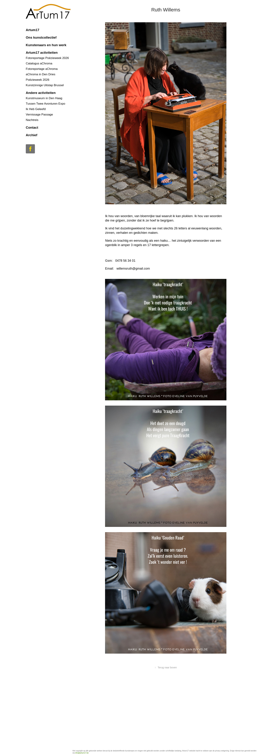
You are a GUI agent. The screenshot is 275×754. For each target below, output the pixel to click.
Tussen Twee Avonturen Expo (45, 103)
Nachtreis (32, 120)
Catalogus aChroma (39, 63)
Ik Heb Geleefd (36, 109)
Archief (31, 135)
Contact (32, 127)
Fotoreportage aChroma (42, 69)
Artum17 (32, 30)
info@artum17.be (82, 753)
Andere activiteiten (41, 93)
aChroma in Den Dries (40, 74)
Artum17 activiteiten (42, 52)
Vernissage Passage (39, 114)
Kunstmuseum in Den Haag (44, 98)
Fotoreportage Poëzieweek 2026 (47, 58)
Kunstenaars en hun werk (46, 45)
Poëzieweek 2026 (37, 79)
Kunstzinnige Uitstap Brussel (45, 85)
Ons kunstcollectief (41, 37)
